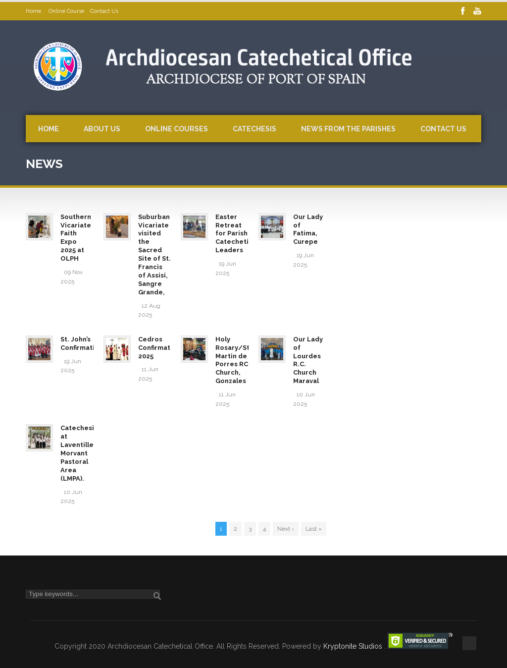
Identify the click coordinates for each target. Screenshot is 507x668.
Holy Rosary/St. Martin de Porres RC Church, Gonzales (233, 360)
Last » (313, 528)
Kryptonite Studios (353, 646)
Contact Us (104, 11)
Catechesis (254, 129)
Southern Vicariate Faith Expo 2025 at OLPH (75, 237)
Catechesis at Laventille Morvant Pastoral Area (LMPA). (79, 453)
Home (34, 11)
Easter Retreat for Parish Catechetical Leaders (236, 233)
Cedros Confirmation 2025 (159, 347)
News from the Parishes (348, 129)
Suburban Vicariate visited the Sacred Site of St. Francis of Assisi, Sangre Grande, (154, 254)
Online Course (66, 11)
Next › (285, 528)
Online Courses (176, 129)
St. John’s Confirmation (81, 343)
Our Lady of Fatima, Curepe (308, 229)
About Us (102, 129)
